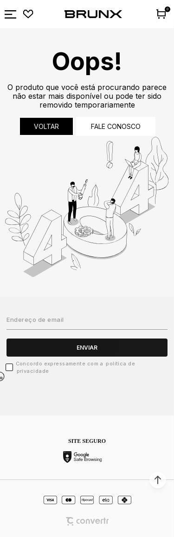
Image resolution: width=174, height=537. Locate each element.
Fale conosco (116, 126)
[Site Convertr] (87, 521)
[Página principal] (93, 14)
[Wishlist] (28, 14)
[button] (157, 480)
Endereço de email (35, 319)
